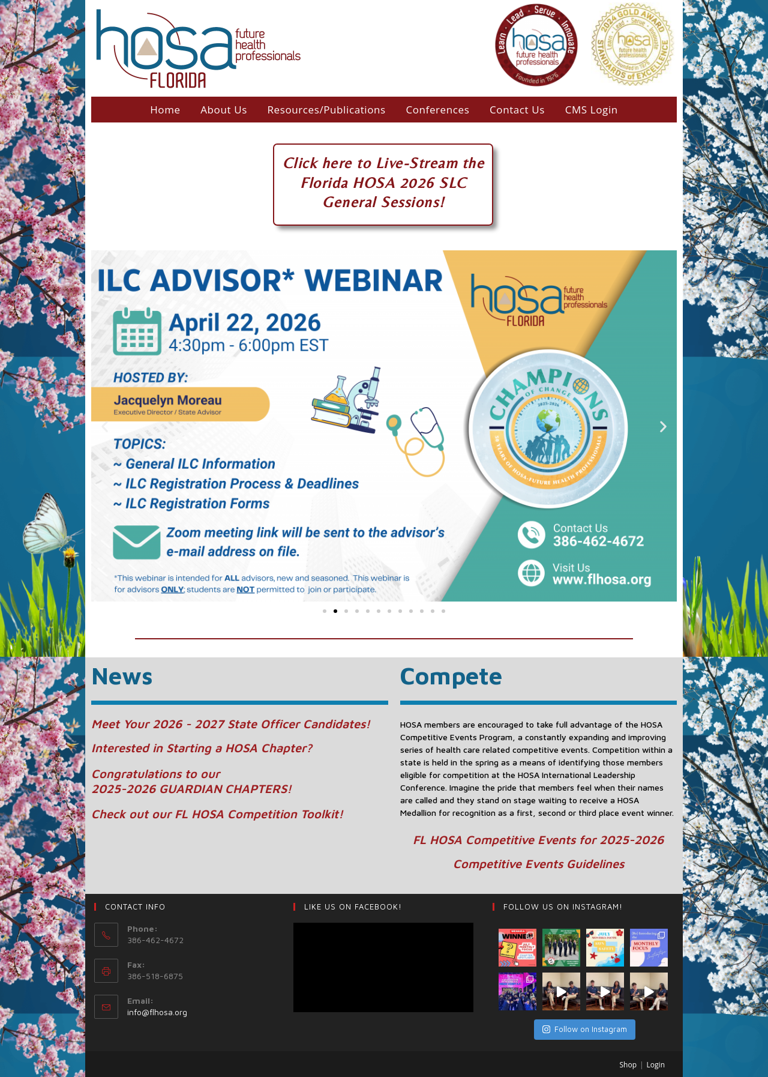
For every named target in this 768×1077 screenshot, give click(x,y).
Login (656, 1065)
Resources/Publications (326, 109)
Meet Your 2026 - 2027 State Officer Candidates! (230, 724)
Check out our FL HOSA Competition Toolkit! (217, 814)
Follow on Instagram (584, 1029)
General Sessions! (383, 202)
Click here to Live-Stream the (384, 163)
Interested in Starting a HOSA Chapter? (201, 748)
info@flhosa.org (157, 1012)
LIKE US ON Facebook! (353, 906)
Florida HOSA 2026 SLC (383, 183)
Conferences (437, 109)
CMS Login (591, 109)
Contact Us (517, 109)
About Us (223, 109)
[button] (324, 611)
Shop (628, 1065)
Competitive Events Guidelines (538, 863)
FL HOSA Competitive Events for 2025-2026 (538, 839)
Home (165, 109)
